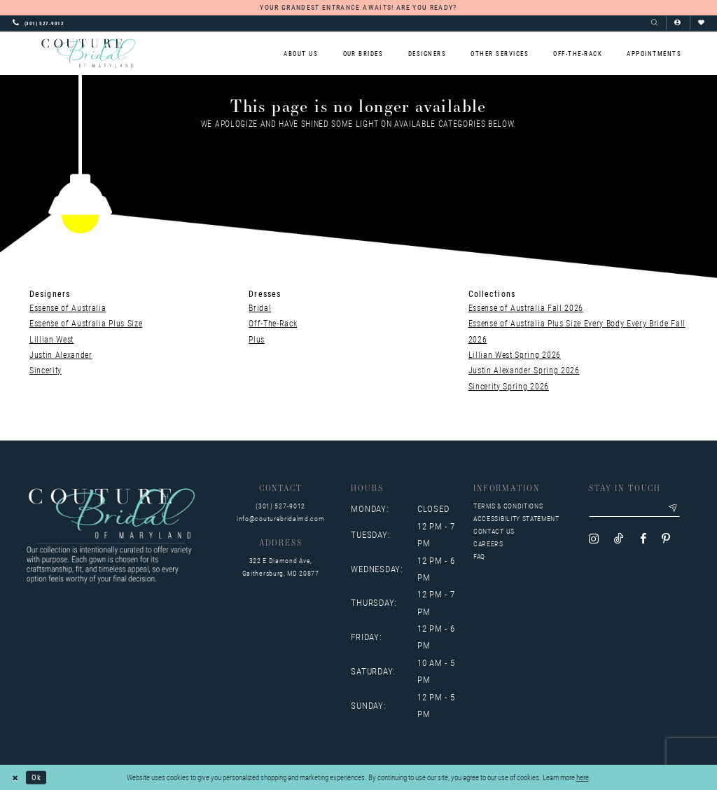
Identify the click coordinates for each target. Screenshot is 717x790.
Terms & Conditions (508, 506)
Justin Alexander (60, 354)
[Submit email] (673, 508)
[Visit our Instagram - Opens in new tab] (594, 539)
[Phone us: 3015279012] (38, 23)
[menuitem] (301, 53)
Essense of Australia (67, 307)
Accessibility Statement (516, 518)
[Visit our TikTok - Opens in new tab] (619, 539)
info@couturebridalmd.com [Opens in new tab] (280, 518)
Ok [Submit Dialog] (36, 777)
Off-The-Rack (273, 322)
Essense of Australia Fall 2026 (525, 307)
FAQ (479, 556)
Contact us (494, 531)
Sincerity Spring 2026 (508, 385)
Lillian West (51, 339)
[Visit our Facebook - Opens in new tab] (643, 539)
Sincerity (45, 369)
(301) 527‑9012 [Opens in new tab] (280, 506)
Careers (488, 543)
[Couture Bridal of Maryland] (88, 53)
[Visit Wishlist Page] (701, 23)
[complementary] (615, 713)
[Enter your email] (635, 508)
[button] (677, 23)
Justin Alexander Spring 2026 (524, 369)
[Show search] (654, 23)
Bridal (260, 307)
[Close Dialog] (15, 777)
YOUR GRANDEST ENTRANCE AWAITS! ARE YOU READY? (358, 7)
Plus (257, 339)
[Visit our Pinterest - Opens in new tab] (666, 539)
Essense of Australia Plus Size (85, 322)
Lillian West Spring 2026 (514, 354)
